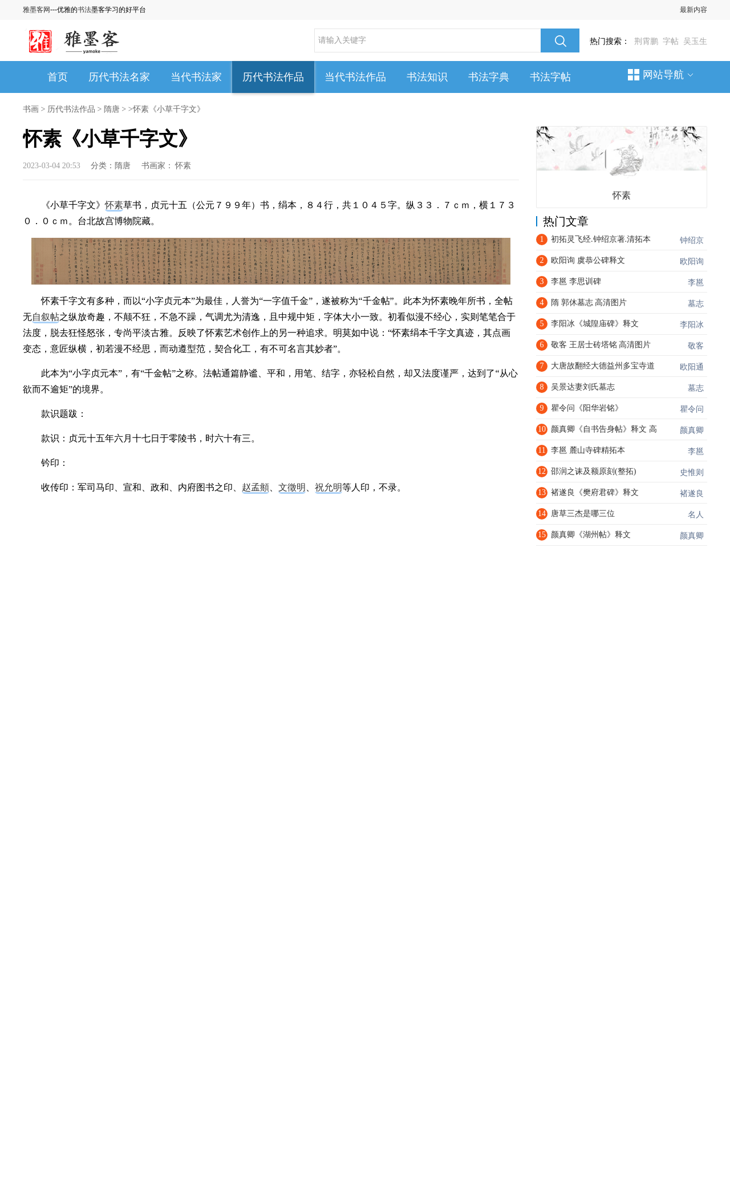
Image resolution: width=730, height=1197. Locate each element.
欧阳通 (692, 367)
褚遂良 (692, 493)
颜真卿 (692, 430)
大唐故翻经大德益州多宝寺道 (603, 366)
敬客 (696, 346)
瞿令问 (692, 409)
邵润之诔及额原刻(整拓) (593, 471)
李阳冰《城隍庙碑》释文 (595, 323)
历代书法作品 (273, 77)
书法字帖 (550, 77)
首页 (57, 77)
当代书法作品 (355, 77)
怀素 (183, 165)
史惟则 (692, 472)
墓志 (696, 303)
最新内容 (693, 10)
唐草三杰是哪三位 (583, 513)
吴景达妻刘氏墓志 (583, 387)
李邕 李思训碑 (576, 281)
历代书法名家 (119, 77)
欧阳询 (692, 261)
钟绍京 (692, 240)
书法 (84, 10)
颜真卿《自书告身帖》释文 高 (604, 429)
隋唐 (112, 109)
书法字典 (488, 77)
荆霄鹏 (646, 41)
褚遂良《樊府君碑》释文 (595, 492)
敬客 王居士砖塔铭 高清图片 (601, 344)
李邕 (696, 282)
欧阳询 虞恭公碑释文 (588, 260)
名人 (696, 514)
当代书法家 (196, 77)
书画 (31, 109)
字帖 (671, 41)
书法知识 (427, 77)
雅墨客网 (36, 10)
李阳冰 (692, 324)
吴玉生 (695, 41)
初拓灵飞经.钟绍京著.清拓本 (601, 239)
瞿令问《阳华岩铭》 (587, 408)
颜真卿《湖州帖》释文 (591, 534)
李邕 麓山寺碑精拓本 (588, 450)
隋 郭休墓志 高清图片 (589, 302)
